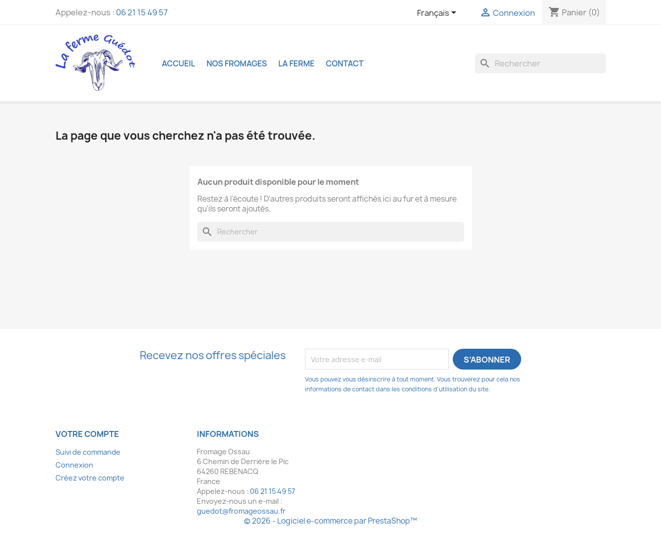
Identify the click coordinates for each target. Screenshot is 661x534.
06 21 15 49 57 (142, 12)
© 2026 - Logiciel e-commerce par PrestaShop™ (330, 521)
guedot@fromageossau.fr (241, 511)
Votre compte (87, 433)
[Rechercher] (540, 63)
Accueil (178, 63)
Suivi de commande (88, 452)
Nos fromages (236, 63)
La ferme (296, 63)
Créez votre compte (90, 477)
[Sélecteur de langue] (438, 13)
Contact (344, 63)
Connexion (74, 465)
